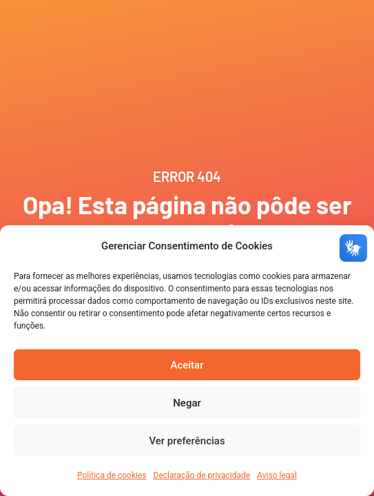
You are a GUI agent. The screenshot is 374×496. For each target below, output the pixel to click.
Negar (187, 403)
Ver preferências (187, 441)
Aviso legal (277, 475)
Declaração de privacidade (202, 475)
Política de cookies (112, 475)
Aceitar (186, 365)
